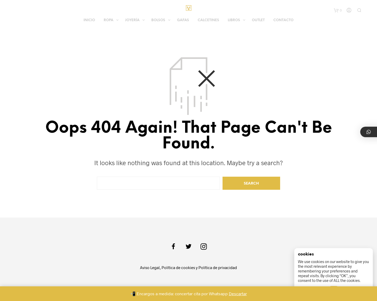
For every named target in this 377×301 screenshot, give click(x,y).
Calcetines (208, 20)
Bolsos (158, 20)
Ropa (108, 20)
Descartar (238, 293)
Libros (234, 20)
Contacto (283, 20)
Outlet (258, 20)
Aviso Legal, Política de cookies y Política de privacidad (188, 267)
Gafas (183, 20)
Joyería (132, 20)
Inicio (89, 20)
